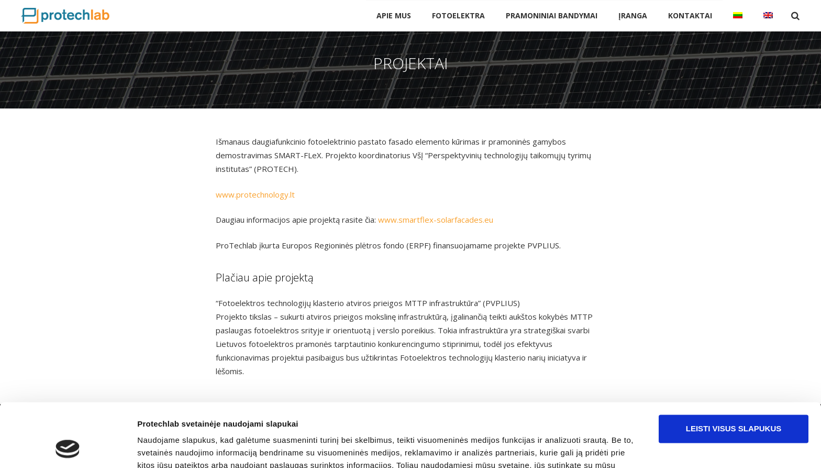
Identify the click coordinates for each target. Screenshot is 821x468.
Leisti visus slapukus (734, 369)
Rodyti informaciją (172, 447)
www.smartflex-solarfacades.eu (435, 219)
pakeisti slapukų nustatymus (421, 418)
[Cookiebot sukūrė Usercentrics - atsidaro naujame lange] (68, 447)
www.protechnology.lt (255, 194)
